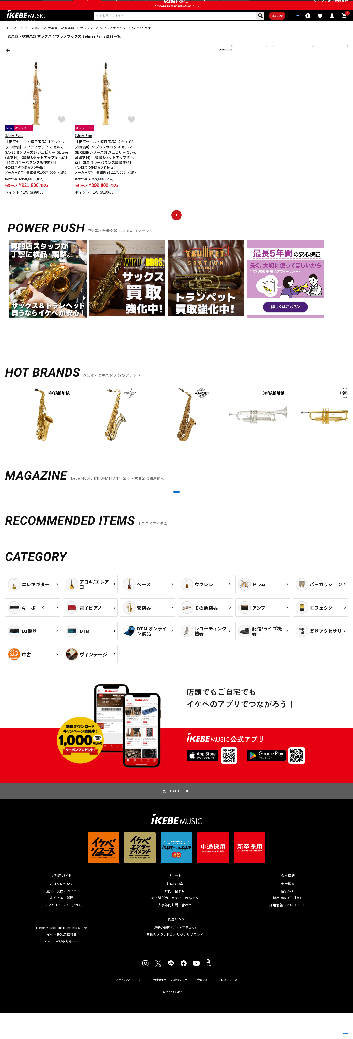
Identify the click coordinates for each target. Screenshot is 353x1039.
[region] (176, 430)
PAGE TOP (180, 817)
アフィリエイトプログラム (61, 931)
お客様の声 (174, 910)
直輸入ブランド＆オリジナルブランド (174, 961)
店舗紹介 (288, 917)
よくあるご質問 (61, 924)
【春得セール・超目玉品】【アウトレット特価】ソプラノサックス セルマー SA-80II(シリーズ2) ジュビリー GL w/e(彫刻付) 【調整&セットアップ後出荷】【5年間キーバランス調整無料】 (36, 166)
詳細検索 (258, 28)
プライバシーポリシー (130, 1005)
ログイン (317, 6)
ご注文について (61, 910)
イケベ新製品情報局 (61, 961)
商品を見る (325, 1028)
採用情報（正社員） (288, 924)
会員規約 (202, 1005)
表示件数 (322, 63)
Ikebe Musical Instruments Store (61, 954)
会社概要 (288, 910)
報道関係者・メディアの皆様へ (174, 924)
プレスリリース (228, 1005)
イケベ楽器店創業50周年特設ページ (176, 17)
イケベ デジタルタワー (61, 968)
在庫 (279, 63)
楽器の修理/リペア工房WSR (175, 954)
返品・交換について (61, 917)
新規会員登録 (338, 6)
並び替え (241, 63)
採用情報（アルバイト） (288, 931)
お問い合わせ (175, 917)
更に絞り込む (204, 63)
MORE (176, 511)
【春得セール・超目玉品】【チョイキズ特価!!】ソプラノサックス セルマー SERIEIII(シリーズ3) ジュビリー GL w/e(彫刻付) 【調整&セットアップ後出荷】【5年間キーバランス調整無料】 (106, 166)
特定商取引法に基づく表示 (170, 1005)
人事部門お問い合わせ (175, 931)
